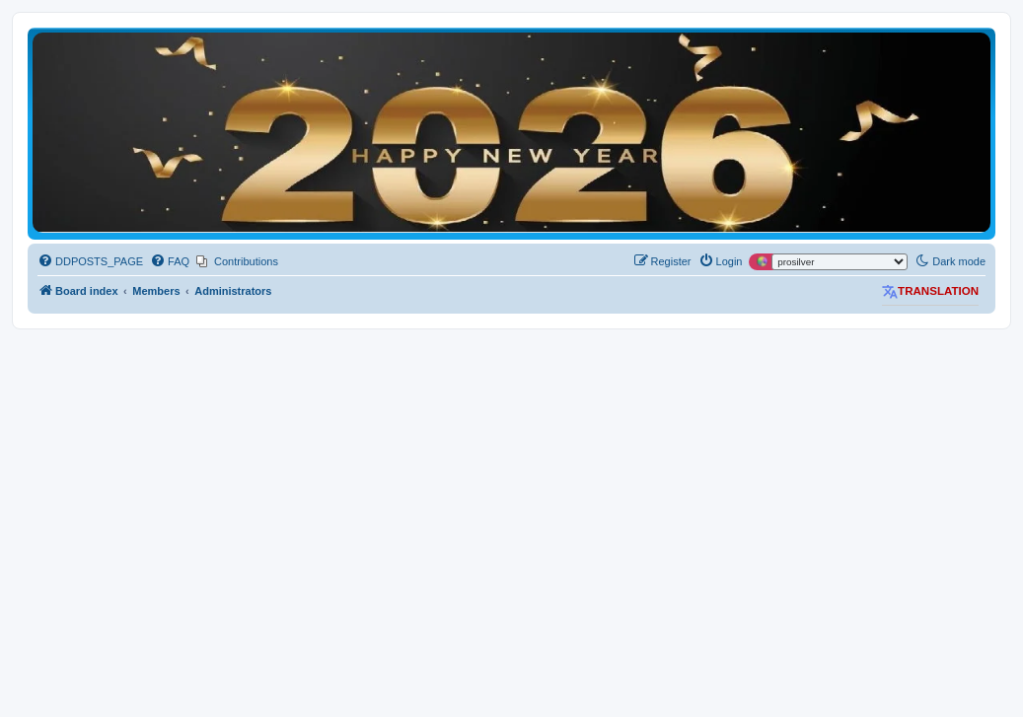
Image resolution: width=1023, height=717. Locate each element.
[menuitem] (90, 261)
